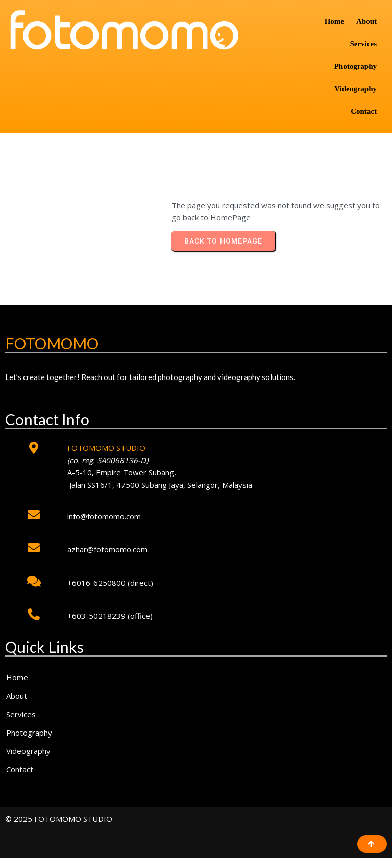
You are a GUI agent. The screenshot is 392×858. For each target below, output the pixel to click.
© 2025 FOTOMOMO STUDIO (58, 819)
